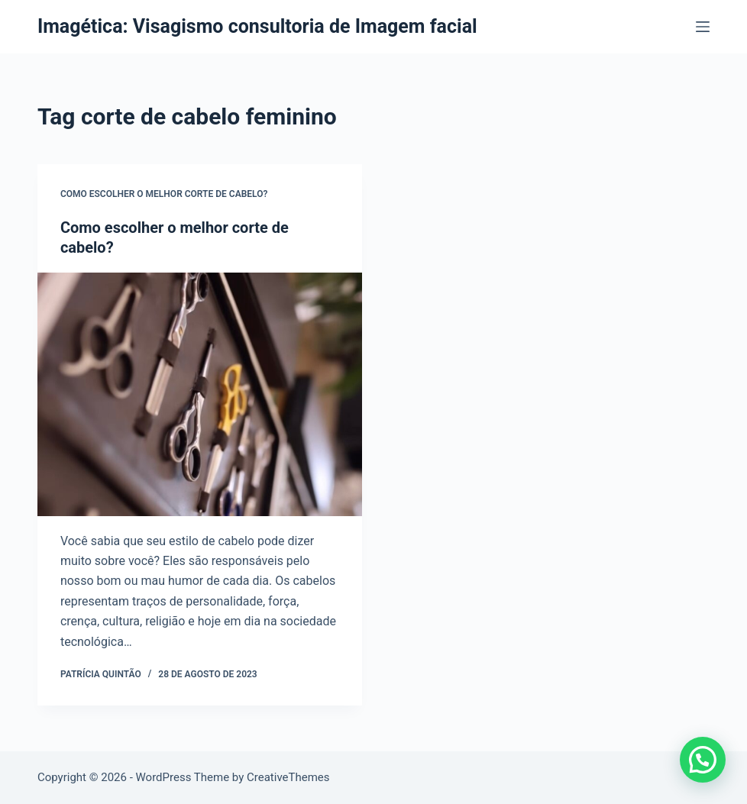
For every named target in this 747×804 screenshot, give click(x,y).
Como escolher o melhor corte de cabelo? (163, 194)
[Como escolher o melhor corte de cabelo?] (199, 394)
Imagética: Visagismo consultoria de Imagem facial (257, 26)
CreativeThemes (288, 777)
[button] (703, 760)
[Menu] (703, 27)
